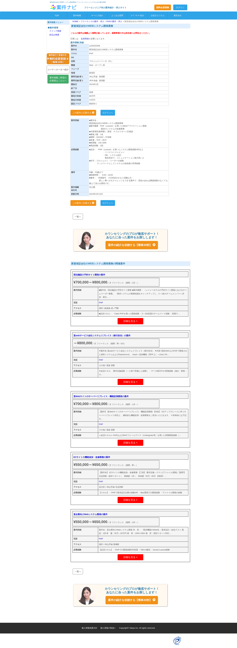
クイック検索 (55, 31)
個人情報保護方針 (89, 628)
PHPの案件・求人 (114, 21)
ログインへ (107, 112)
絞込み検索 (54, 35)
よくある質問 (117, 15)
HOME (75, 21)
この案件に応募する (83, 112)
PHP (101, 302)
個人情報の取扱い (108, 628)
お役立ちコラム (157, 15)
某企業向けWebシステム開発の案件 (90, 514)
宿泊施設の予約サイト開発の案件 (89, 274)
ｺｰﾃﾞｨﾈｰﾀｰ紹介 (137, 15)
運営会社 (178, 15)
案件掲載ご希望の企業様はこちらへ (58, 79)
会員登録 (84, 39)
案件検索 (77, 15)
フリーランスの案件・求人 (93, 21)
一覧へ (78, 216)
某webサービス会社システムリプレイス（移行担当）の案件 (101, 335)
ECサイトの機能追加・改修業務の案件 (91, 457)
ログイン (180, 7)
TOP (57, 15)
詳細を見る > (130, 321)
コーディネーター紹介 (58, 69)
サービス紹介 (97, 15)
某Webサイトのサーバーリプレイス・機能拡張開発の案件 (101, 396)
